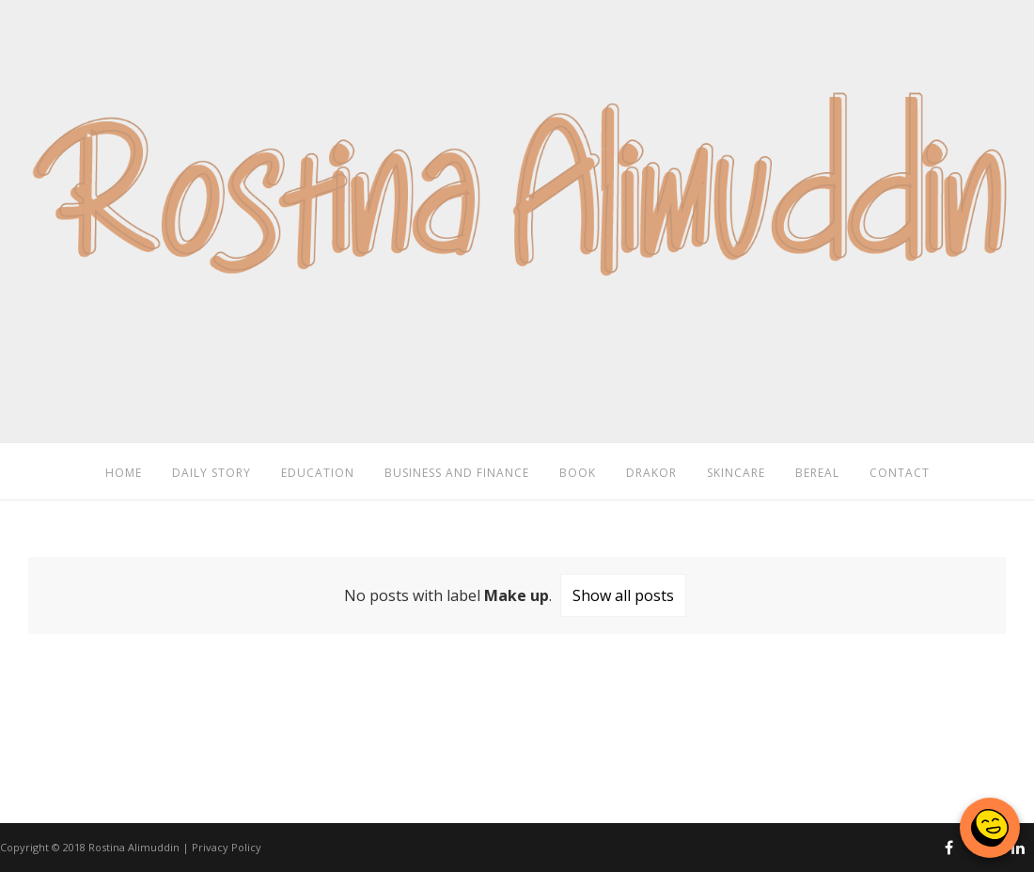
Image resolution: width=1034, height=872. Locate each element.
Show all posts (623, 595)
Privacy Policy (226, 847)
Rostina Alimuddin (134, 847)
